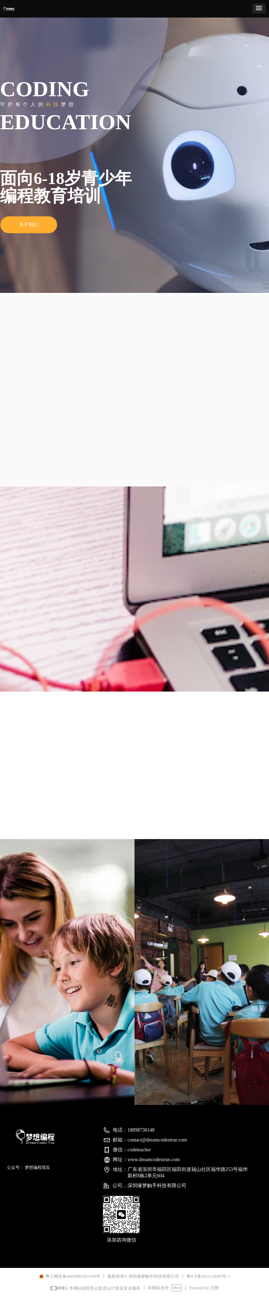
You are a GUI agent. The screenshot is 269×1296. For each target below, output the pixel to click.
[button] (258, 9)
